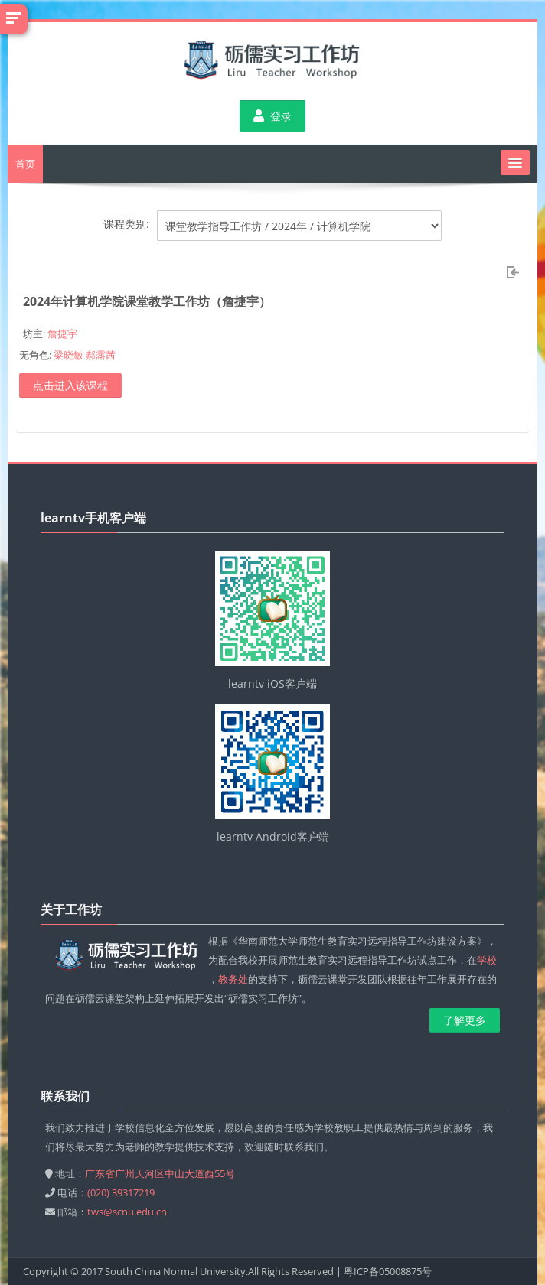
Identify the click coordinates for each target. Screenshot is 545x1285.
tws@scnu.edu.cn (127, 1211)
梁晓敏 (68, 355)
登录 (272, 116)
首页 (25, 164)
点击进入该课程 (70, 385)
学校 (487, 960)
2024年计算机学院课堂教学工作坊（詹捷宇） (147, 301)
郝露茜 (101, 355)
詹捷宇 (62, 333)
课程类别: (126, 223)
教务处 (233, 979)
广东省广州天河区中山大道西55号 (160, 1173)
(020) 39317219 (121, 1192)
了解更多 (464, 1020)
